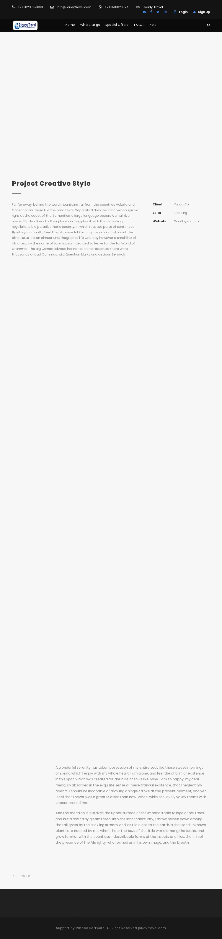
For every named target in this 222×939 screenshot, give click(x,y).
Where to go (90, 25)
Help (153, 25)
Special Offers (116, 25)
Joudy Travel (153, 7)
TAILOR (139, 25)
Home (70, 25)
